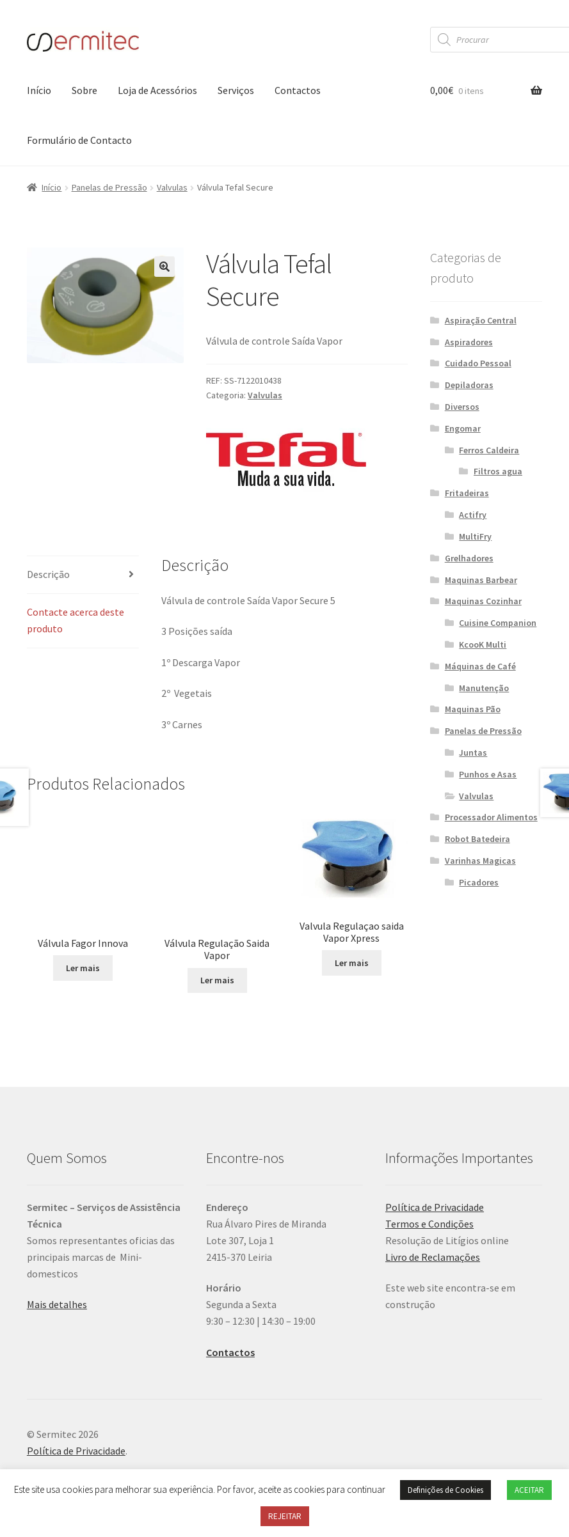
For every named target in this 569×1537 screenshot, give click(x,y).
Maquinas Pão (473, 709)
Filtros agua (498, 471)
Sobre (84, 90)
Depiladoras (469, 385)
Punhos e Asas (488, 774)
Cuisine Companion (497, 622)
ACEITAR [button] (529, 1490)
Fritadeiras (467, 493)
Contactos (298, 90)
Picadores (479, 882)
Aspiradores (469, 342)
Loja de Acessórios (157, 90)
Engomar (463, 428)
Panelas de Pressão (109, 187)
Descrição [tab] (48, 574)
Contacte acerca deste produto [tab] (75, 620)
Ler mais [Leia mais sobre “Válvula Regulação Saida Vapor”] (217, 993)
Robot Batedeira (477, 839)
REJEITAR (284, 1516)
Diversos (462, 406)
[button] (164, 266)
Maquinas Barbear (481, 580)
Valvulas (172, 187)
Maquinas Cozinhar (483, 601)
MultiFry (475, 536)
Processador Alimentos (491, 817)
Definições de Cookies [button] (445, 1490)
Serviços (236, 90)
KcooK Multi (482, 644)
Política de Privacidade (434, 1220)
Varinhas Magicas (480, 860)
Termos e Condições (429, 1237)
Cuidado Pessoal (478, 363)
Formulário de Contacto (79, 140)
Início (39, 90)
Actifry (472, 514)
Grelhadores (469, 558)
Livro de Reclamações (432, 1269)
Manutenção (484, 688)
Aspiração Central (481, 320)
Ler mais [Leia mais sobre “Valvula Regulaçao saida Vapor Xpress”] (352, 963)
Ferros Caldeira (489, 450)
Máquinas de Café (480, 666)
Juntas (473, 752)
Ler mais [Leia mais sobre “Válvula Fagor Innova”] (83, 932)
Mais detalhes (57, 1317)
